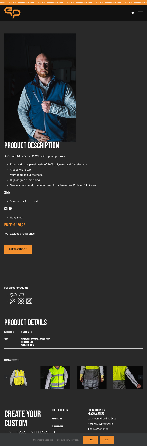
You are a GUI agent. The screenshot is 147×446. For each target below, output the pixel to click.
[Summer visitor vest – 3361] (19, 367)
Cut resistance (27, 342)
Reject (107, 439)
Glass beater (57, 426)
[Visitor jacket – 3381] (55, 367)
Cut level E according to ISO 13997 (35, 339)
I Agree (90, 439)
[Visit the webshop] (18, 249)
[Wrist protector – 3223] (92, 367)
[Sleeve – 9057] (128, 367)
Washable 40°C (27, 344)
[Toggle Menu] (140, 13)
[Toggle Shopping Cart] (132, 12)
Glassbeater (26, 332)
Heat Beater (57, 418)
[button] (6, 377)
